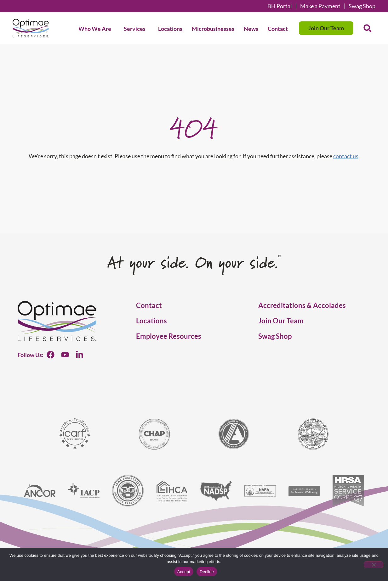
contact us (345, 156)
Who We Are (96, 28)
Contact (278, 28)
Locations (170, 28)
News (251, 28)
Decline (207, 571)
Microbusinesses (213, 28)
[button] (367, 28)
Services (136, 28)
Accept (183, 571)
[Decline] (373, 564)
